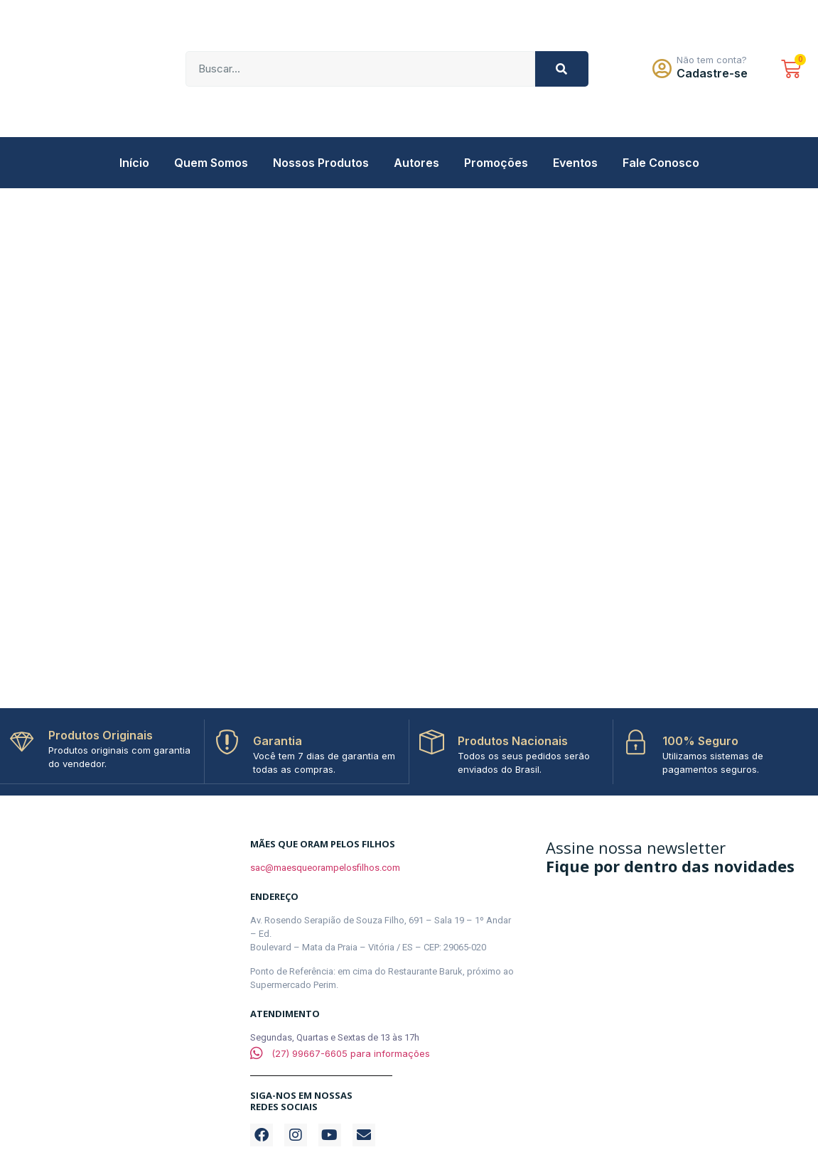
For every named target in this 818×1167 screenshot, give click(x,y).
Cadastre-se (712, 73)
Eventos (575, 163)
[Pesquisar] (561, 69)
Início (134, 163)
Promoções (496, 163)
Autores (416, 163)
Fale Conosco (661, 163)
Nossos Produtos (321, 163)
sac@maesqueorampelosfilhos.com (325, 867)
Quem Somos (211, 163)
